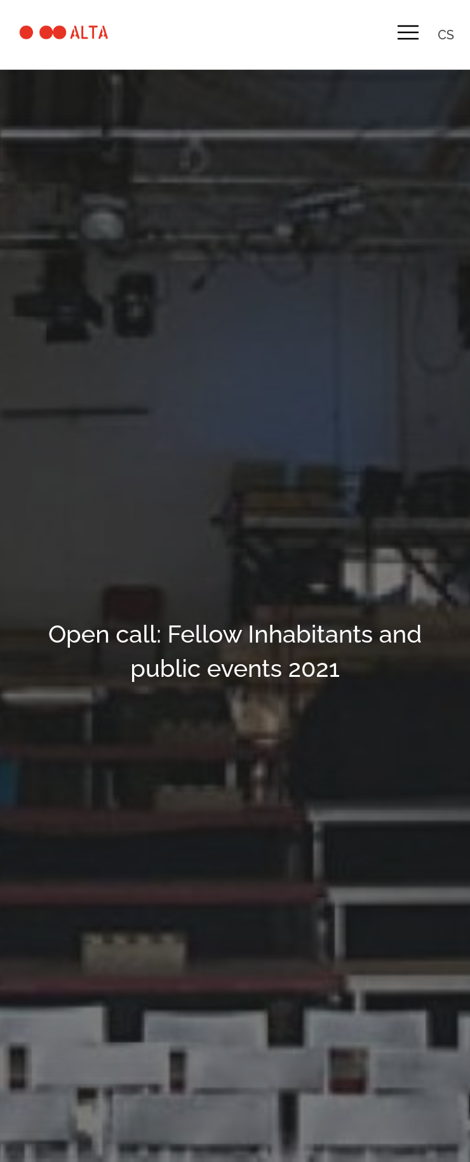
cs (446, 35)
